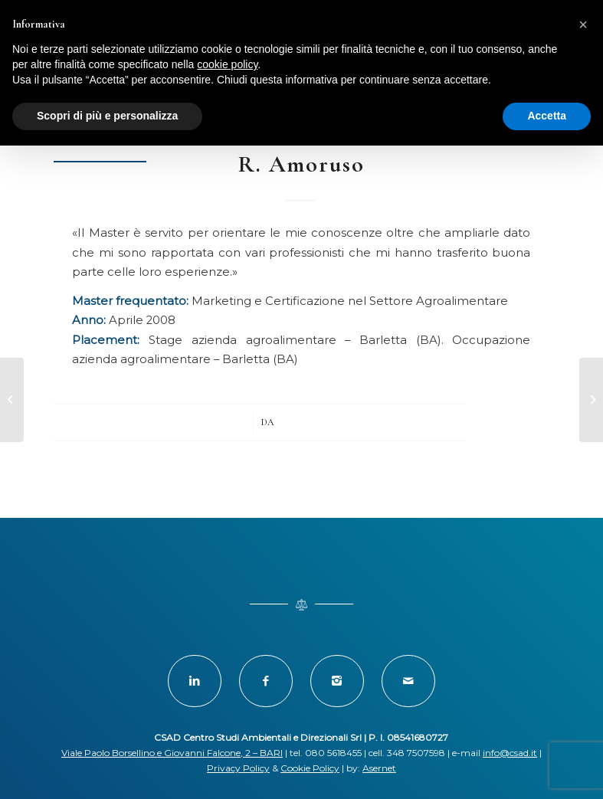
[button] (583, 24)
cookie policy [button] (227, 64)
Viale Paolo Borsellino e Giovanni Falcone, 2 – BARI (172, 752)
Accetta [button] (546, 116)
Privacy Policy (238, 768)
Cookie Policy (309, 768)
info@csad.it (510, 752)
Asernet (379, 768)
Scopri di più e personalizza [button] (107, 116)
